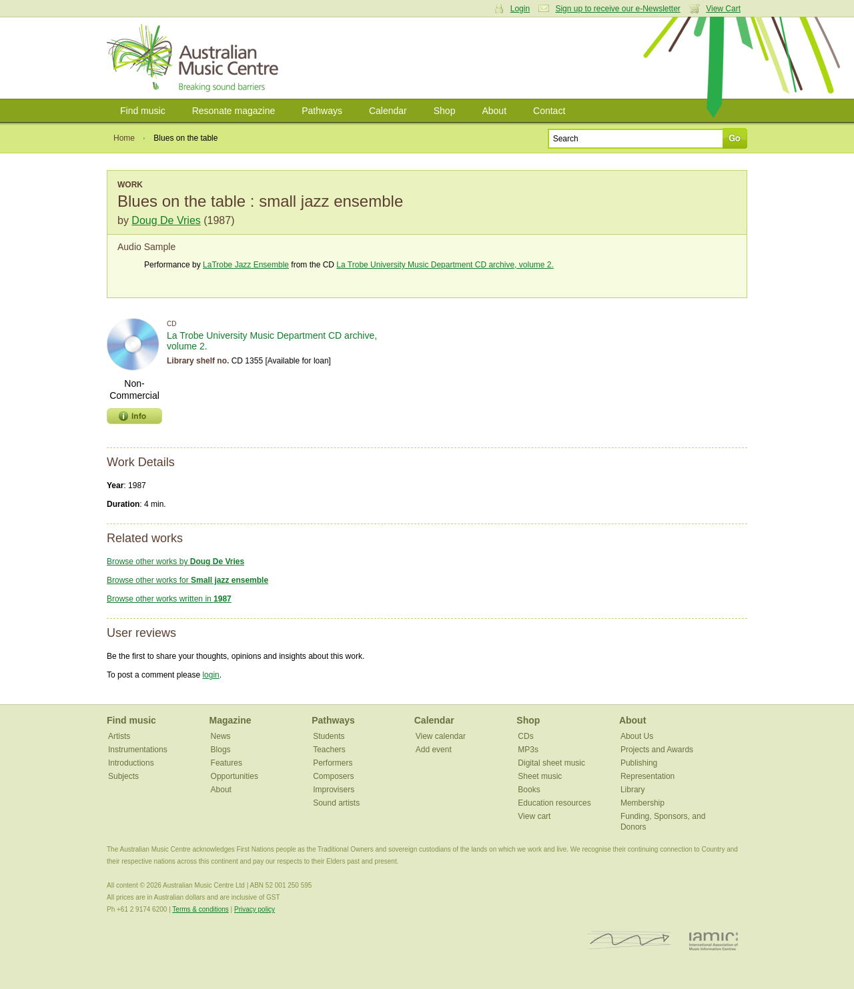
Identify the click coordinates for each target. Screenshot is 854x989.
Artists (119, 736)
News (221, 736)
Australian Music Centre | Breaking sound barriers (195, 58)
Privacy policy (254, 909)
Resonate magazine (234, 110)
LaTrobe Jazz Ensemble (246, 264)
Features (226, 763)
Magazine (230, 720)
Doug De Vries (165, 220)
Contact (549, 110)
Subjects (123, 776)
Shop (445, 110)
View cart (534, 816)
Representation (647, 776)
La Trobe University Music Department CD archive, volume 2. (444, 264)
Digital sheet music (551, 763)
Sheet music (540, 776)
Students (328, 736)
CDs (525, 736)
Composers (333, 776)
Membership (642, 803)
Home (124, 138)
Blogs (221, 749)
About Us (636, 736)
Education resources (554, 803)
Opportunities (234, 776)
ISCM (629, 940)
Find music (142, 110)
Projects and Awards (656, 749)
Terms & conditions (200, 909)
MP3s (528, 749)
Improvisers (333, 789)
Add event (434, 749)
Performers (332, 763)
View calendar (441, 736)
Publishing (638, 763)
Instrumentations (137, 749)
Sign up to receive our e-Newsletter (617, 8)
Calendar (388, 110)
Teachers (329, 749)
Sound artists (336, 803)
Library (632, 789)
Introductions (131, 763)
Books (529, 789)
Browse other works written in (169, 599)
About (494, 110)
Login (520, 8)
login (210, 675)
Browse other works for (187, 580)
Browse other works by (175, 561)
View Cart (723, 8)
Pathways (322, 110)
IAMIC (714, 940)
